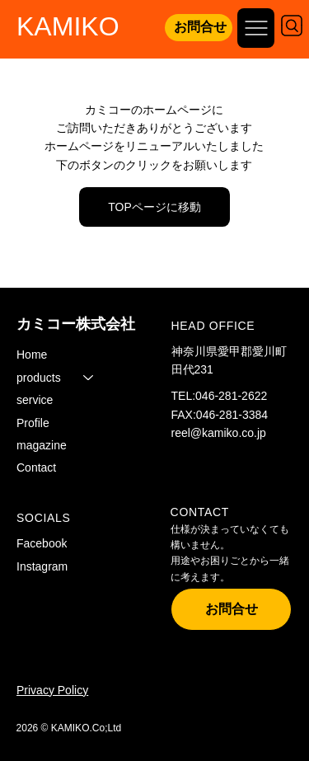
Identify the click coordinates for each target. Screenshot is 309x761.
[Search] (291, 25)
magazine (41, 445)
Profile (32, 423)
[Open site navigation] (255, 28)
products (38, 377)
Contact (36, 467)
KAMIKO (67, 26)
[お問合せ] (198, 27)
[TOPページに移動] (154, 207)
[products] (89, 377)
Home (31, 354)
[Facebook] (58, 544)
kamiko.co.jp (234, 432)
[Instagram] (58, 567)
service (34, 399)
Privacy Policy (52, 690)
